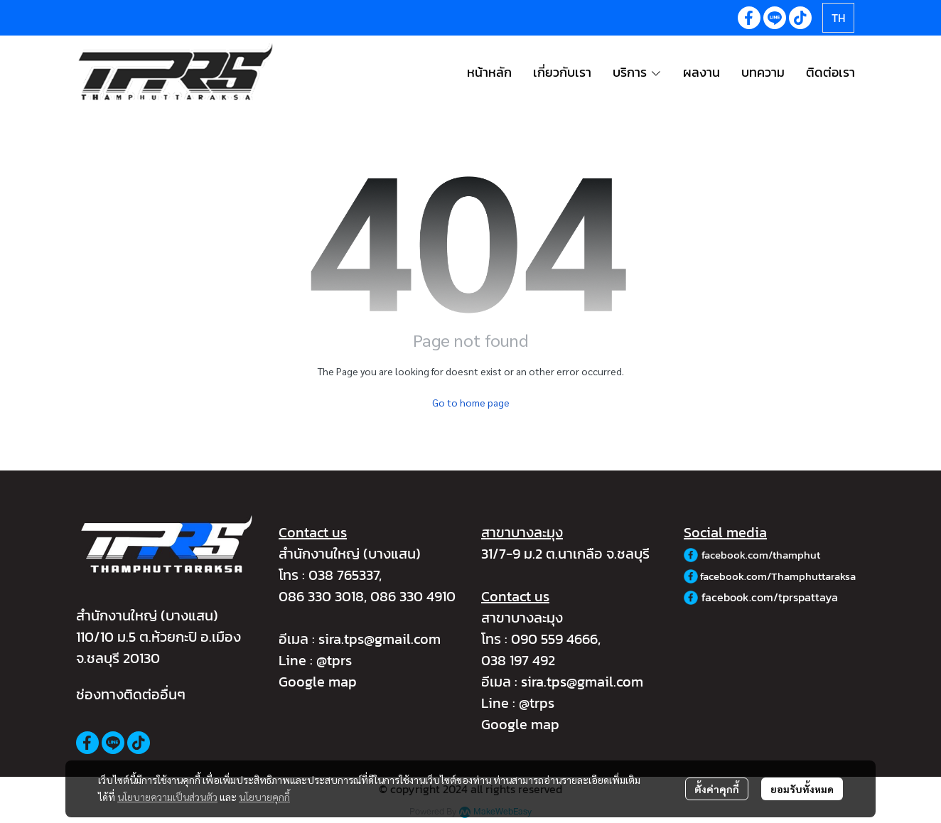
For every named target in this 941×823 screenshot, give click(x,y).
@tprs (334, 660)
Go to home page (471, 402)
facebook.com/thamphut (760, 555)
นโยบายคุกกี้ (264, 796)
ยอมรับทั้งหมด (802, 788)
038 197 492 (518, 660)
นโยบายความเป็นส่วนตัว (167, 796)
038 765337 (343, 575)
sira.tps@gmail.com (379, 639)
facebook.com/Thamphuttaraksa (778, 576)
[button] (838, 18)
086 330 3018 (321, 596)
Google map (318, 681)
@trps (536, 703)
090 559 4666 (554, 639)
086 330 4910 (413, 596)
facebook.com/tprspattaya (769, 597)
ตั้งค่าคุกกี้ (716, 788)
